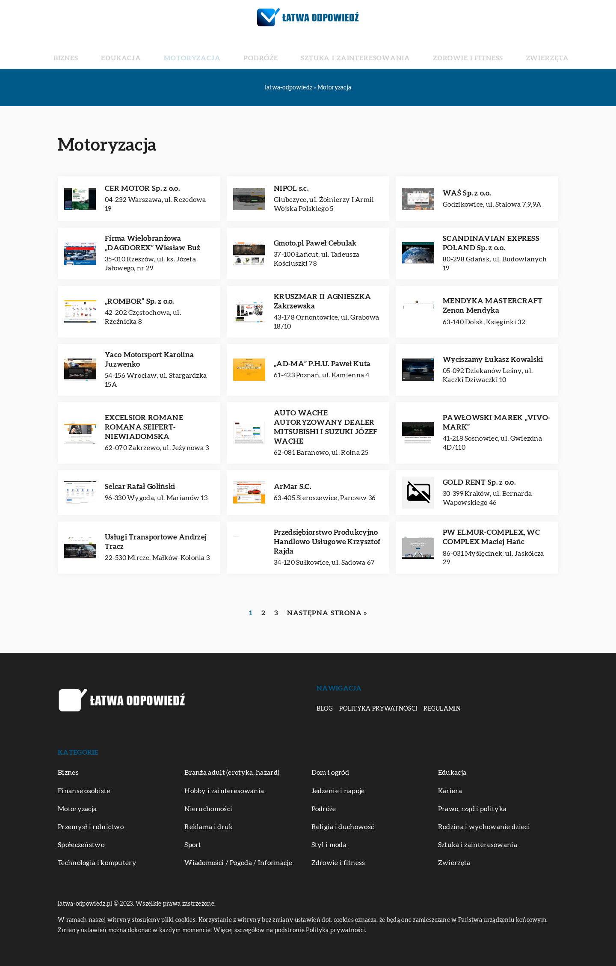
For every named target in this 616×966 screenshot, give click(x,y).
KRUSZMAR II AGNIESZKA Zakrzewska (322, 301)
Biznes (122, 51)
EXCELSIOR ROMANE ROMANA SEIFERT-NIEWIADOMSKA (144, 427)
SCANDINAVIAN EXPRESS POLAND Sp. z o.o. (491, 243)
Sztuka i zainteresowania (342, 51)
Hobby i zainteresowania (224, 791)
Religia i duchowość (342, 827)
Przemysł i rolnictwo (91, 827)
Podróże (268, 51)
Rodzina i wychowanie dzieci (484, 827)
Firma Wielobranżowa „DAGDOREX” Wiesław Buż (152, 243)
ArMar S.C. (292, 486)
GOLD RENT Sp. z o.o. (479, 482)
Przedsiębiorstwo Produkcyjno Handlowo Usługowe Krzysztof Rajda (327, 542)
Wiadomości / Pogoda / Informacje (238, 862)
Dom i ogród (330, 772)
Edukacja (162, 51)
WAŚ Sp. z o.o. (467, 193)
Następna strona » (327, 613)
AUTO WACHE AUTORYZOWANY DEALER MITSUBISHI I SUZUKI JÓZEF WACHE (326, 427)
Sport (192, 845)
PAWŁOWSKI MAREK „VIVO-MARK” (497, 422)
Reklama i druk (208, 827)
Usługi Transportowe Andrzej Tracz (156, 541)
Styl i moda (328, 845)
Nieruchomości (208, 809)
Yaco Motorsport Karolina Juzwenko (149, 359)
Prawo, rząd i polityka (472, 809)
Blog (325, 709)
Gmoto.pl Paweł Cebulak (315, 243)
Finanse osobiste (84, 791)
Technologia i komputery (97, 862)
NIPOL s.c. (291, 188)
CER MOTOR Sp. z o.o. (142, 188)
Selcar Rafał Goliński (140, 486)
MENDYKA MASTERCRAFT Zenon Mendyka (493, 305)
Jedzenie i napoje (338, 791)
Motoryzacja (216, 51)
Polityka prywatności (378, 709)
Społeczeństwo (81, 845)
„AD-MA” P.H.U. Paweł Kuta (322, 363)
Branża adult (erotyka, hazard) (231, 772)
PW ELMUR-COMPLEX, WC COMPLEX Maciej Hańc (491, 537)
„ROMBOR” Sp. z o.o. (139, 301)
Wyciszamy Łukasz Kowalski (493, 359)
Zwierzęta (492, 51)
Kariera (450, 791)
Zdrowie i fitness (431, 51)
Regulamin (442, 709)
